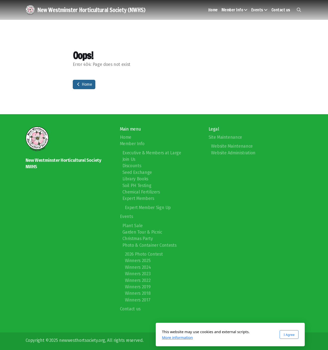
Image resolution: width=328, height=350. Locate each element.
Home (84, 84)
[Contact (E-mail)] (299, 341)
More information (111, 337)
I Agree (223, 334)
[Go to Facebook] (291, 341)
